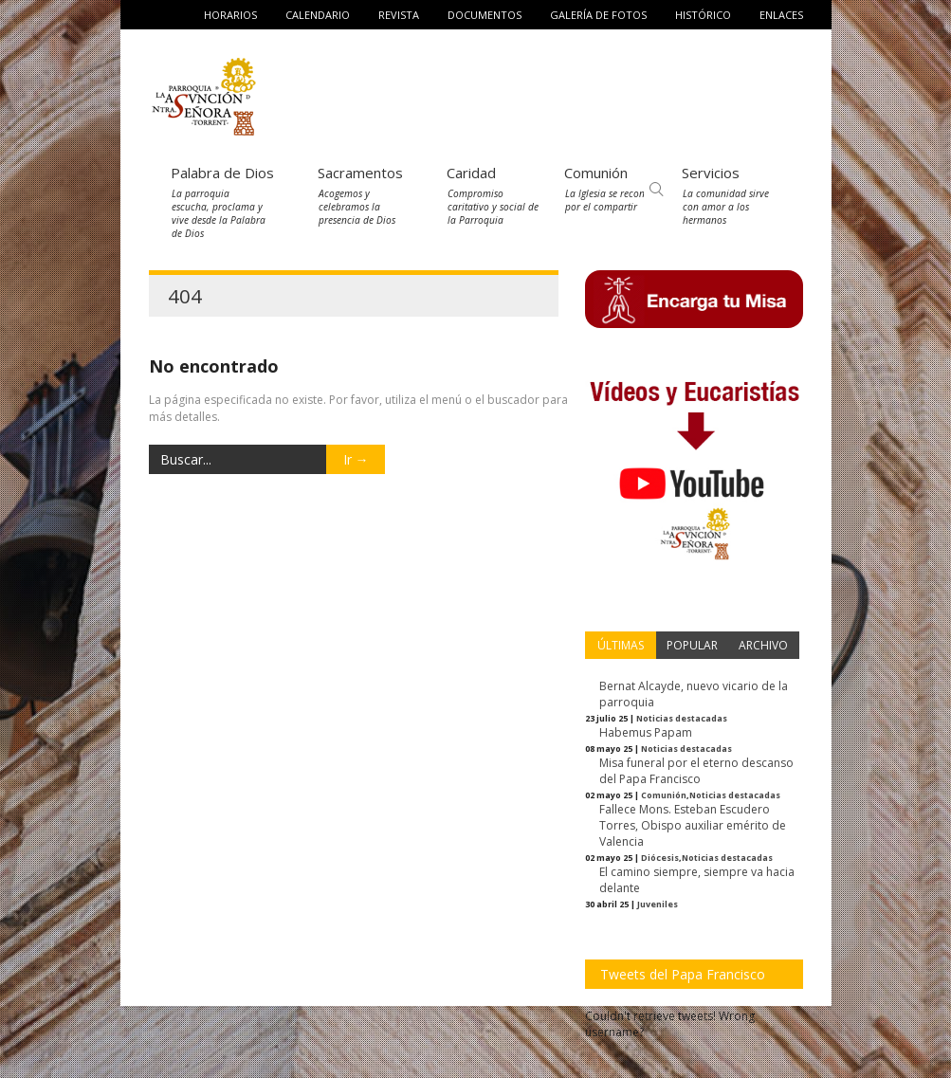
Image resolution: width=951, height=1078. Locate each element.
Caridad (471, 172)
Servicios (711, 172)
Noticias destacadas (681, 718)
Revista (398, 15)
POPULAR (692, 645)
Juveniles (657, 904)
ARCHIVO (763, 645)
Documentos (484, 15)
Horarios (230, 15)
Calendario (317, 15)
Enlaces (781, 15)
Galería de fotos (598, 15)
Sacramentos (360, 172)
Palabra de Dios (222, 172)
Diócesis (660, 857)
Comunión (596, 172)
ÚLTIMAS (620, 645)
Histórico (703, 15)
